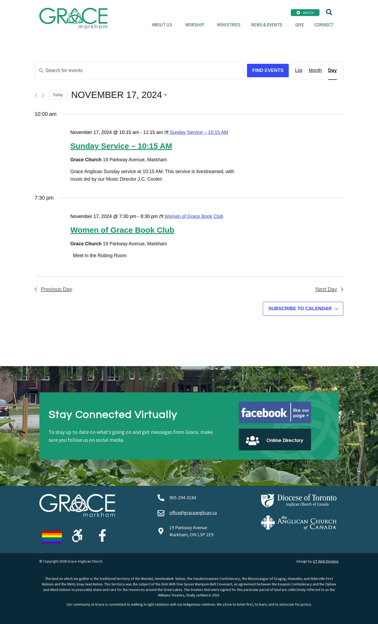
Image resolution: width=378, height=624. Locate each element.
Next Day (329, 289)
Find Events (268, 70)
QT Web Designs (326, 561)
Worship (196, 25)
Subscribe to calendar (300, 308)
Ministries (228, 25)
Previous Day (53, 289)
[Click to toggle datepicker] (119, 94)
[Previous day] (36, 95)
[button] (329, 12)
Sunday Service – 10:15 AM (121, 146)
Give (299, 25)
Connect (323, 25)
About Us (163, 25)
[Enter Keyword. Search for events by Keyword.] (141, 70)
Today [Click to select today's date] (57, 94)
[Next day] (42, 95)
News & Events (268, 25)
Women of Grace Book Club (122, 230)
